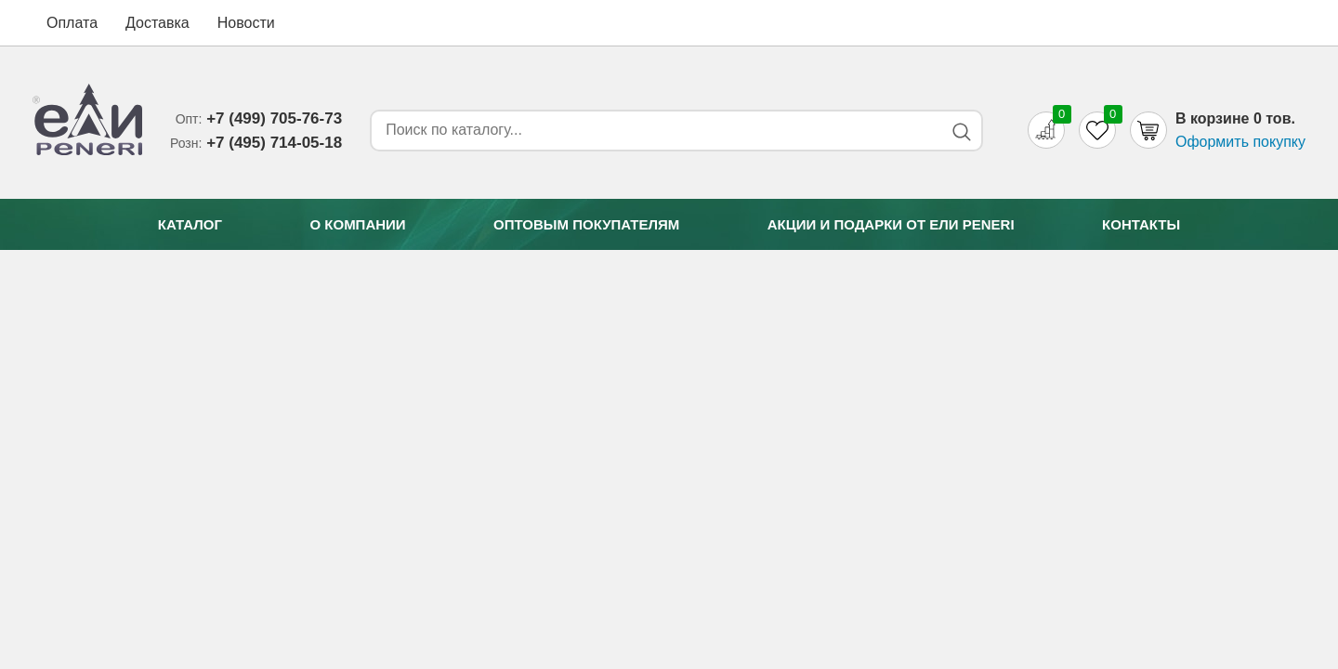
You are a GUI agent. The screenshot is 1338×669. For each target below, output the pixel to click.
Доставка (157, 23)
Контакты (1141, 224)
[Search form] (653, 130)
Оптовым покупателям (586, 224)
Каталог (190, 224)
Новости (246, 23)
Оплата (72, 23)
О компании (357, 224)
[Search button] (961, 131)
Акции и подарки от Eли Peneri (891, 224)
